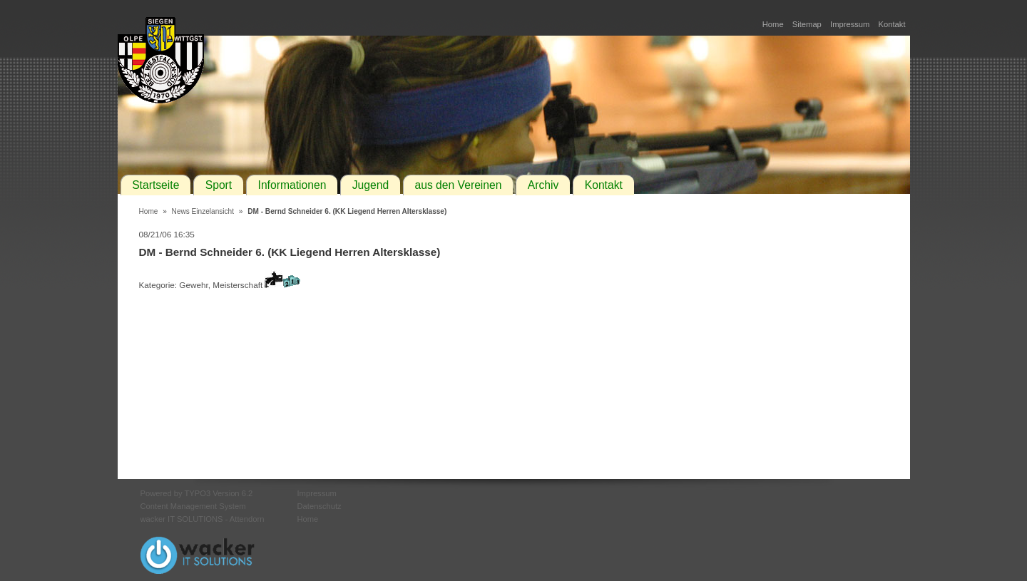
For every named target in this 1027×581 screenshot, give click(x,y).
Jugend (370, 185)
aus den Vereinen (457, 185)
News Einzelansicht (203, 211)
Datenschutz (319, 506)
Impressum (849, 24)
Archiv (543, 185)
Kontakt (892, 24)
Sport (218, 185)
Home (773, 24)
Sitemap (807, 24)
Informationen (292, 185)
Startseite (155, 185)
